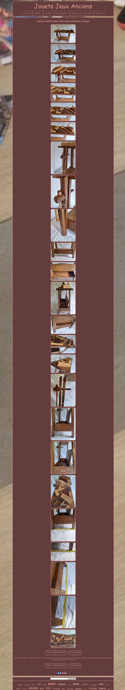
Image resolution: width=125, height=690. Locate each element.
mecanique (70, 689)
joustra (78, 689)
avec (19, 688)
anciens (20, 685)
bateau (107, 685)
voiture (62, 684)
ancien (33, 688)
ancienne (56, 688)
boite (76, 684)
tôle (39, 684)
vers (109, 689)
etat (44, 685)
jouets (102, 688)
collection (27, 685)
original (85, 689)
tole (101, 684)
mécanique (93, 685)
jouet (52, 684)
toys (63, 689)
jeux (33, 684)
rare (48, 688)
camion (85, 684)
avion (69, 685)
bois (42, 688)
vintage (93, 688)
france (25, 689)
